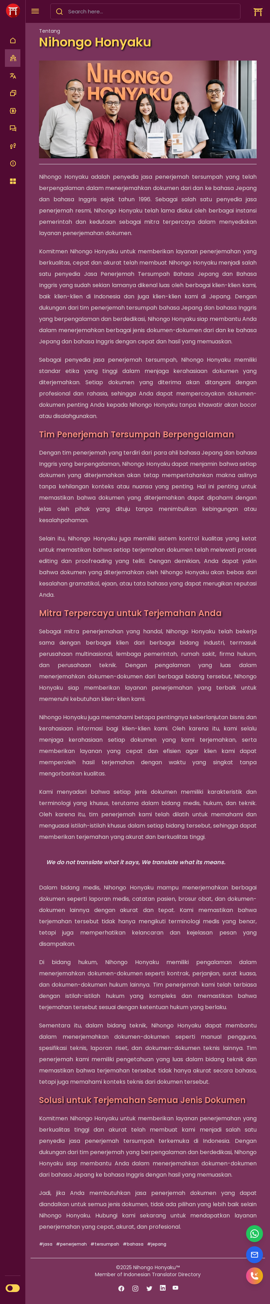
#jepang (156, 1244)
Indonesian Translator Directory (162, 1274)
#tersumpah (105, 1244)
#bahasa (133, 1244)
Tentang (49, 30)
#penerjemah (72, 1244)
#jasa (46, 1244)
